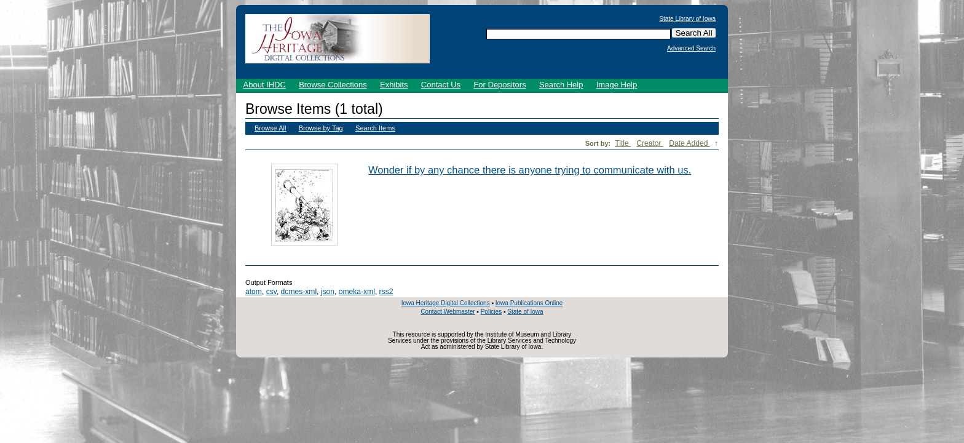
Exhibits (394, 84)
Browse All (270, 128)
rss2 (386, 291)
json (327, 291)
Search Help (561, 84)
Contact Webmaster (448, 311)
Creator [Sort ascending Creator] (649, 143)
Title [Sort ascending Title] (623, 143)
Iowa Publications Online (529, 303)
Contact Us (440, 84)
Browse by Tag (321, 128)
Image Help (616, 84)
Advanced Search (691, 49)
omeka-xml (357, 291)
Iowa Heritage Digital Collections (445, 303)
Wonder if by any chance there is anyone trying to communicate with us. (529, 169)
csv (271, 291)
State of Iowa (525, 311)
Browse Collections (333, 84)
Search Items (375, 128)
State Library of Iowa (687, 19)
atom (253, 291)
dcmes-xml (299, 291)
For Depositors (499, 84)
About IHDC (264, 84)
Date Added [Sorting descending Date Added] (689, 143)
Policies (491, 311)
